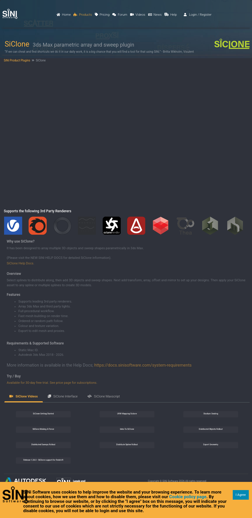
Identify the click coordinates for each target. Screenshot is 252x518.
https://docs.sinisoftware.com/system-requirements (143, 365)
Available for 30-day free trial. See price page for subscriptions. (52, 383)
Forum (119, 15)
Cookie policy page (187, 496)
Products (83, 15)
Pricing (102, 15)
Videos (137, 15)
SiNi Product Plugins (16, 60)
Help (170, 15)
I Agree (241, 495)
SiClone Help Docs (20, 263)
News (155, 15)
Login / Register (198, 15)
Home (64, 15)
